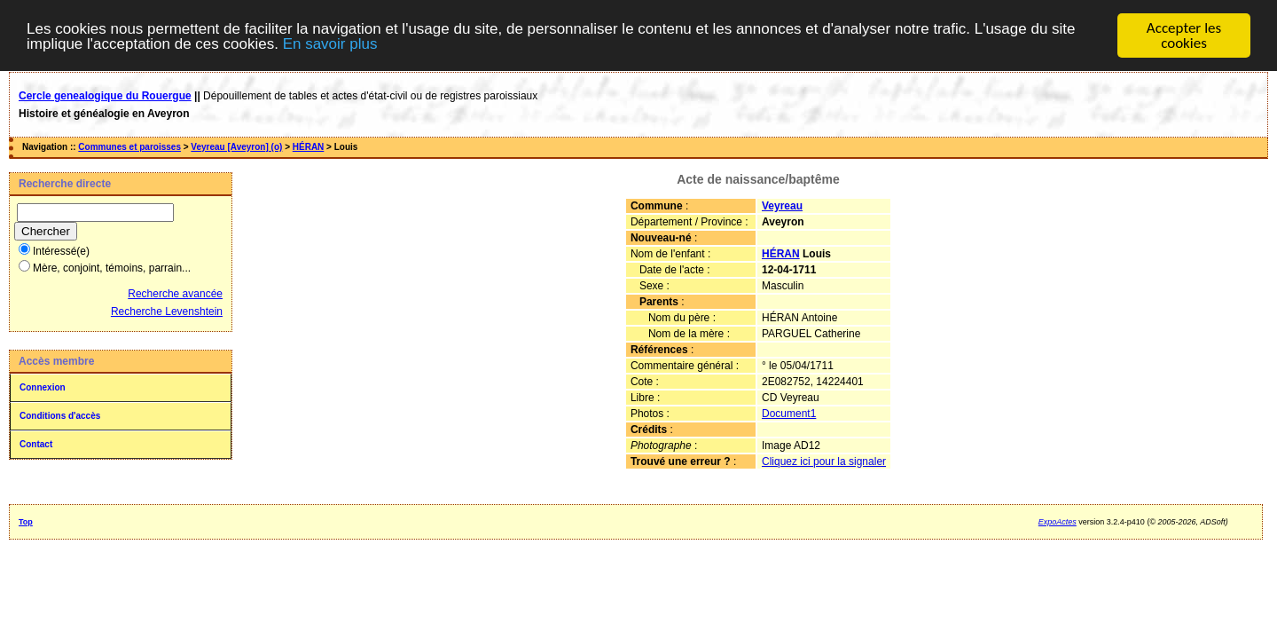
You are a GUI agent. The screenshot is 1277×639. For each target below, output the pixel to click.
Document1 (789, 413)
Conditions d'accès (60, 416)
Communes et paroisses (129, 147)
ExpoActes (1057, 521)
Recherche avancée (175, 294)
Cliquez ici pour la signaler (824, 461)
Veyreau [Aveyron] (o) (236, 147)
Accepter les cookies (1184, 35)
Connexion (43, 387)
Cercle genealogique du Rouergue (105, 96)
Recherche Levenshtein (167, 311)
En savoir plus (330, 43)
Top (26, 521)
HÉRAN (309, 147)
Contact (36, 444)
